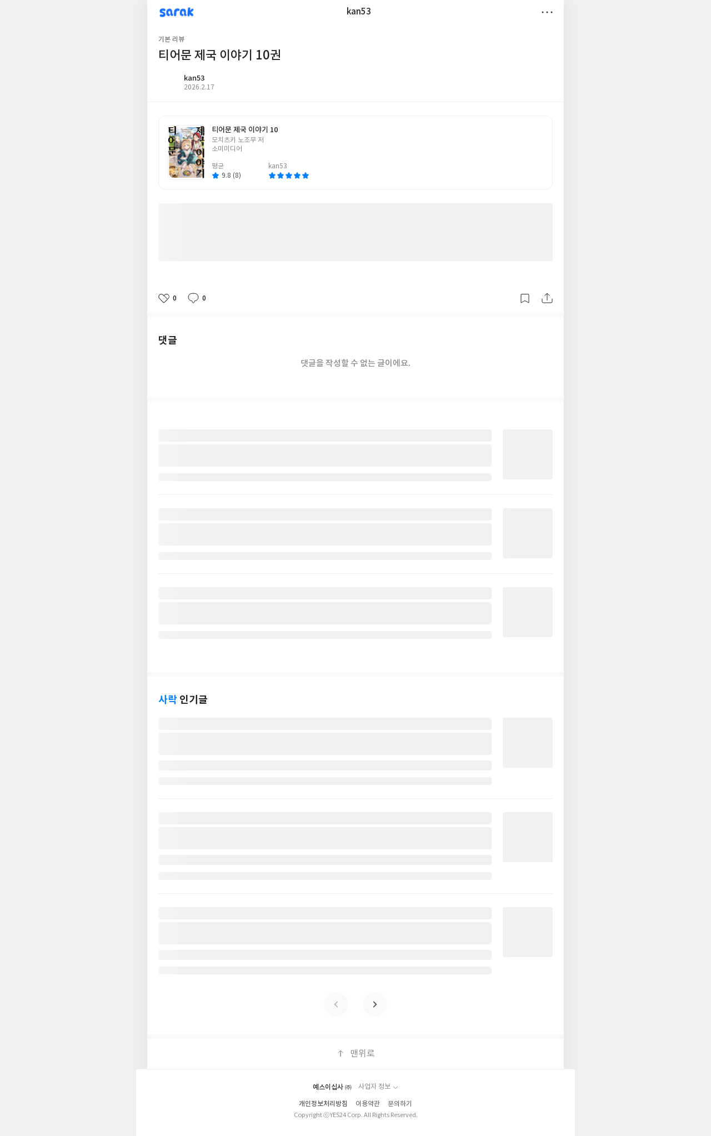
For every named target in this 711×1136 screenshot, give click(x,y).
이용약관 (368, 1104)
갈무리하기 (524, 298)
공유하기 (547, 298)
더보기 (547, 12)
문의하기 (400, 1104)
